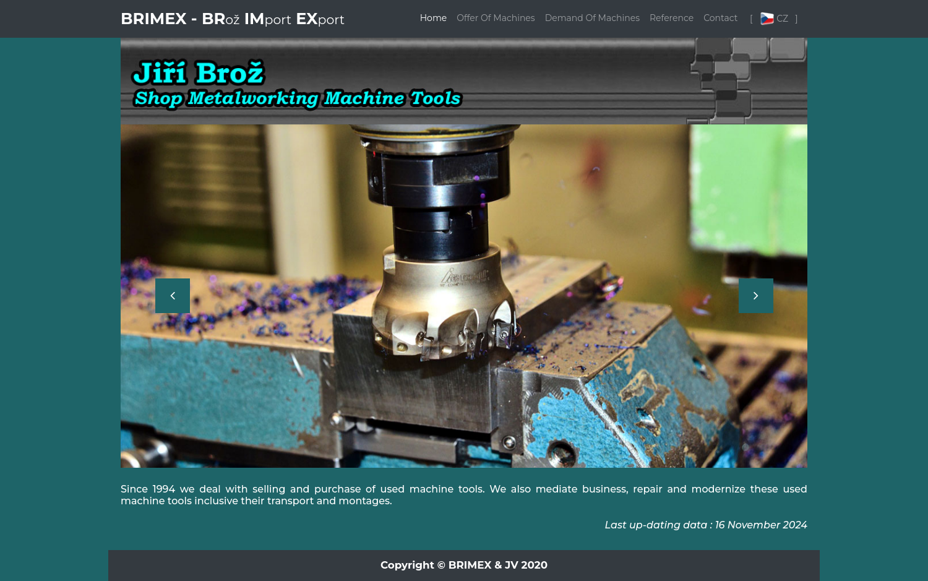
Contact (720, 18)
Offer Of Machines (496, 18)
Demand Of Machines (592, 18)
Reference (672, 18)
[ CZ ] (774, 19)
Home (433, 18)
